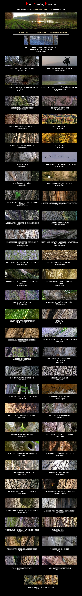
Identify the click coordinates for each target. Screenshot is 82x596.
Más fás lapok (23, 32)
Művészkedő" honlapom (58, 32)
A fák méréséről (40, 32)
